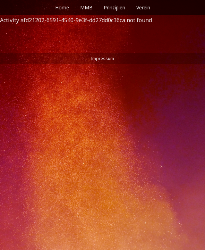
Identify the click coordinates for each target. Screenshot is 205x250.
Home (62, 7)
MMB (86, 7)
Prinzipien (114, 7)
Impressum (102, 58)
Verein (143, 7)
